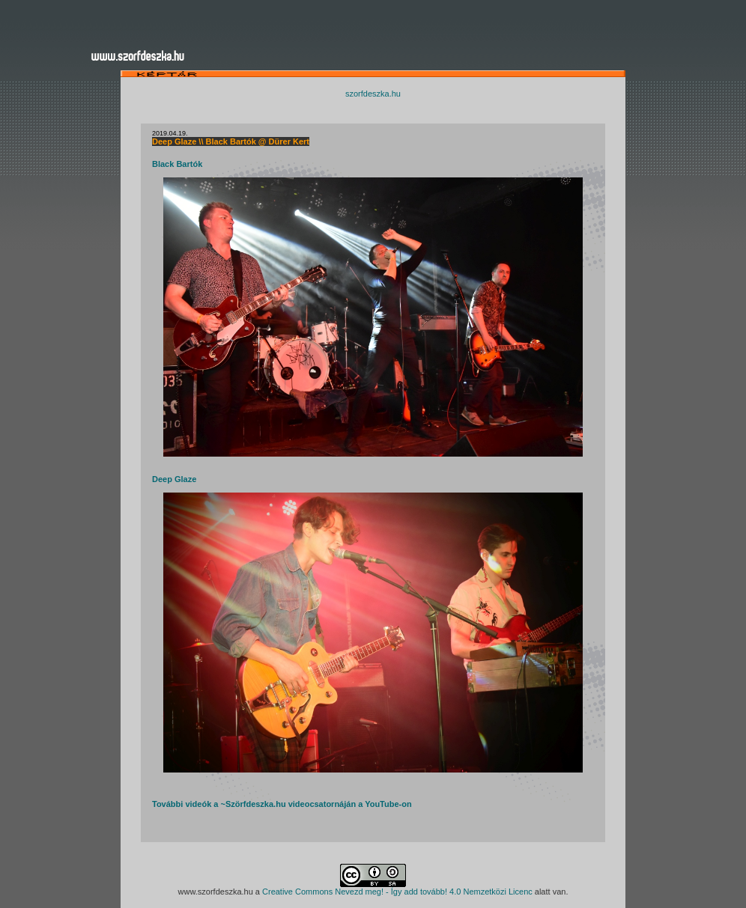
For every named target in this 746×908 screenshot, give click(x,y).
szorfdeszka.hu (373, 93)
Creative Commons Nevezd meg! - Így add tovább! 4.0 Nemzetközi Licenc (397, 891)
